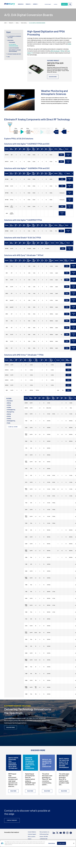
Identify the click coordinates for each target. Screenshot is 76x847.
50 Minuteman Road (44, 834)
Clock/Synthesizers (14, 47)
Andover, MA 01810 (44, 836)
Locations (55, 4)
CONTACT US (64, 4)
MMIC (8, 56)
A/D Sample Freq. (10, 409)
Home (5, 22)
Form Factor (9, 400)
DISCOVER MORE (53, 76)
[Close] (73, 843)
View (61, 154)
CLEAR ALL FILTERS (12, 426)
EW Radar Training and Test (14, 54)
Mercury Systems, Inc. (44, 832)
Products (11, 22)
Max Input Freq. (10, 411)
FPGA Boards (12, 42)
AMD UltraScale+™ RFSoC (58, 51)
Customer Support (48, 4)
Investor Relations (32, 832)
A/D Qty (8, 405)
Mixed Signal (24, 22)
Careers (29, 838)
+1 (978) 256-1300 (43, 838)
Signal (17, 22)
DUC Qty (8, 414)
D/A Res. (8, 418)
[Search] (70, 4)
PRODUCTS (28, 4)
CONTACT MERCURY (12, 820)
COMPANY (35, 4)
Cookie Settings (51, 843)
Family (8, 423)
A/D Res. (8, 407)
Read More (13, 791)
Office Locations (31, 836)
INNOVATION (20, 4)
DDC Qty (8, 403)
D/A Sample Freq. (10, 420)
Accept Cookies (61, 843)
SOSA (69, 44)
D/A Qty (8, 416)
